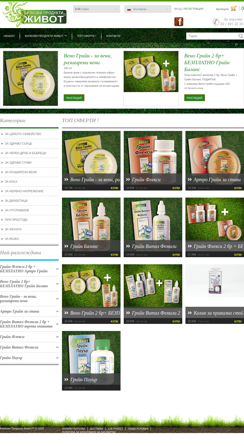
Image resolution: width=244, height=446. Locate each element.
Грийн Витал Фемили (19, 347)
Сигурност (115, 428)
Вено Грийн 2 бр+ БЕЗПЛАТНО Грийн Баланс (24, 283)
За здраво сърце (18, 143)
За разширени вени (21, 172)
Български (136, 9)
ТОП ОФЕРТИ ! (86, 35)
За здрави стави (18, 162)
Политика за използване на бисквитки (88, 432)
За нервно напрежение (24, 191)
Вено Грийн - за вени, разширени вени (18, 298)
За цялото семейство (23, 134)
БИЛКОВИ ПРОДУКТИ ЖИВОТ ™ (46, 35)
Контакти (113, 35)
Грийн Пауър (11, 358)
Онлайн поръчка (73, 428)
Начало (9, 35)
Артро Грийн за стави (19, 311)
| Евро (82, 9)
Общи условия (138, 428)
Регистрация (193, 8)
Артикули (230, 8)
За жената (13, 229)
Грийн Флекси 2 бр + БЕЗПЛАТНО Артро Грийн (24, 269)
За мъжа (12, 239)
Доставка (96, 428)
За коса (11, 181)
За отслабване (17, 210)
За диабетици (16, 200)
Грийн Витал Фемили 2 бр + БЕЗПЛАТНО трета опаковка (26, 324)
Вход (178, 8)
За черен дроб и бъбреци (25, 153)
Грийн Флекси (12, 337)
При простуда (16, 220)
